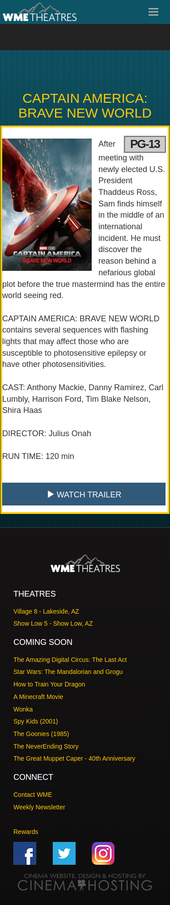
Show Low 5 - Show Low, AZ (53, 623)
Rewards (25, 831)
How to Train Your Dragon (49, 684)
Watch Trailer (84, 494)
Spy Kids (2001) (35, 721)
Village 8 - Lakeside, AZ (46, 611)
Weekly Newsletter (39, 807)
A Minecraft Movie (38, 696)
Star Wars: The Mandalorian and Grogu (68, 671)
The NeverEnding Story (46, 746)
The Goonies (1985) (41, 733)
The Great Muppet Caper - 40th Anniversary (74, 758)
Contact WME (32, 794)
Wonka (23, 709)
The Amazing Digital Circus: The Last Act (70, 659)
